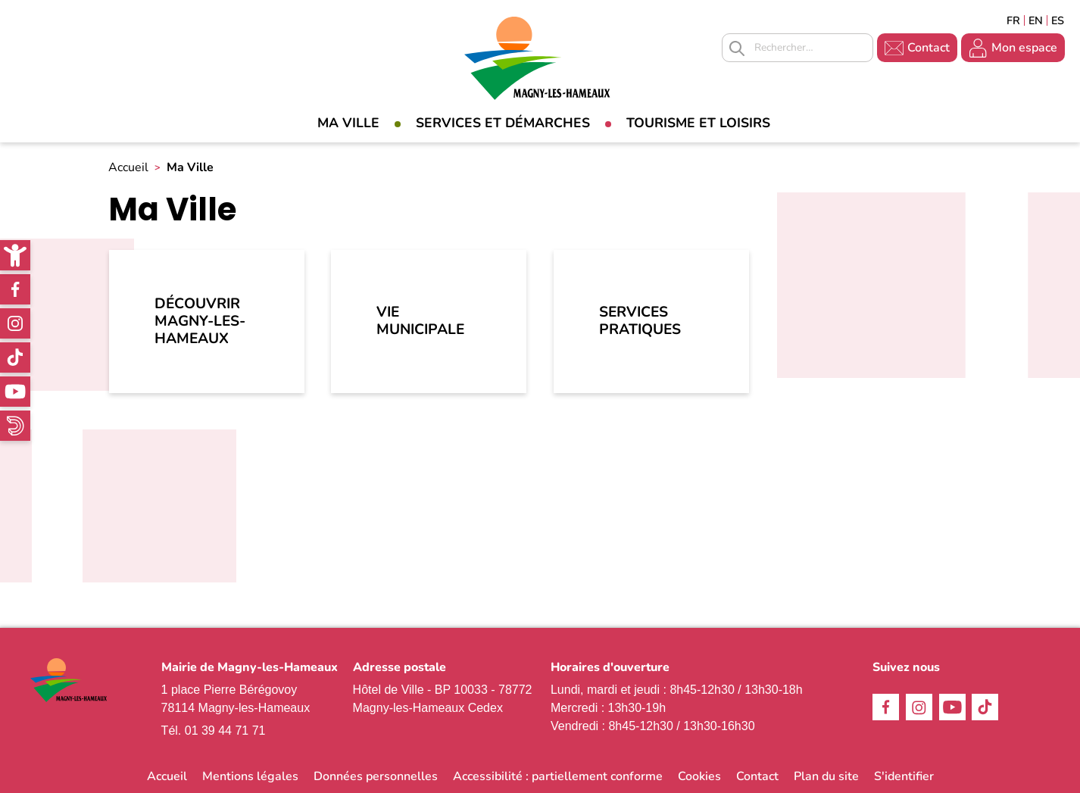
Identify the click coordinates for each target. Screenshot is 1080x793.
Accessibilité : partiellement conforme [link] (558, 776)
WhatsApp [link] (15, 426)
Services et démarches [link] (503, 123)
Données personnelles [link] (376, 776)
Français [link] (1013, 20)
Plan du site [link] (826, 776)
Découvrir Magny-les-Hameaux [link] (200, 321)
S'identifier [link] (904, 776)
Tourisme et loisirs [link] (698, 123)
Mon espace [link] (1024, 47)
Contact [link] (928, 47)
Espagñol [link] (1058, 20)
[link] (15, 255)
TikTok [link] (15, 357)
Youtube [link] (15, 391)
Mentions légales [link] (250, 776)
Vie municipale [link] (420, 320)
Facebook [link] (15, 289)
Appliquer (737, 48)
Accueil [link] (128, 167)
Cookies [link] (699, 776)
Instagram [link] (15, 323)
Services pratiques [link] (640, 320)
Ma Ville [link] (348, 123)
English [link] (1035, 20)
